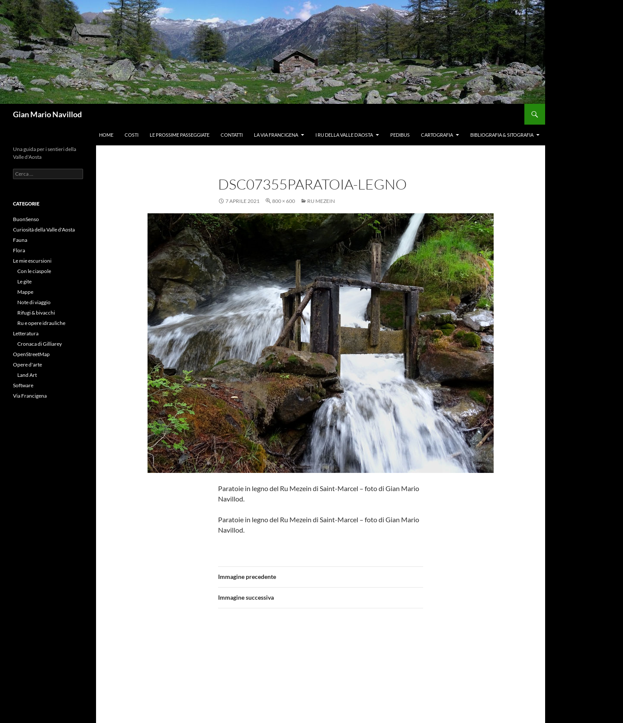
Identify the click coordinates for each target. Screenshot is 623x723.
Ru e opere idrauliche (41, 323)
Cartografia (437, 135)
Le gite (24, 281)
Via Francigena (30, 395)
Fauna (20, 240)
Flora (19, 250)
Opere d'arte (27, 364)
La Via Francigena (276, 135)
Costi (131, 135)
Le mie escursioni (32, 260)
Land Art (27, 375)
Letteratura (26, 333)
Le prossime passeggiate (179, 135)
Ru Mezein (321, 201)
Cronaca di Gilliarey (39, 344)
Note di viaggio (34, 302)
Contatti (232, 135)
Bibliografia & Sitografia (501, 135)
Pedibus (400, 135)
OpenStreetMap (31, 354)
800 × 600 (283, 201)
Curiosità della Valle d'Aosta (44, 229)
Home (106, 135)
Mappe (25, 292)
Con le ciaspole (34, 271)
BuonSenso (26, 219)
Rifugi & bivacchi (36, 312)
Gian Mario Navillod (47, 114)
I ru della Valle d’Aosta (344, 135)
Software (23, 385)
